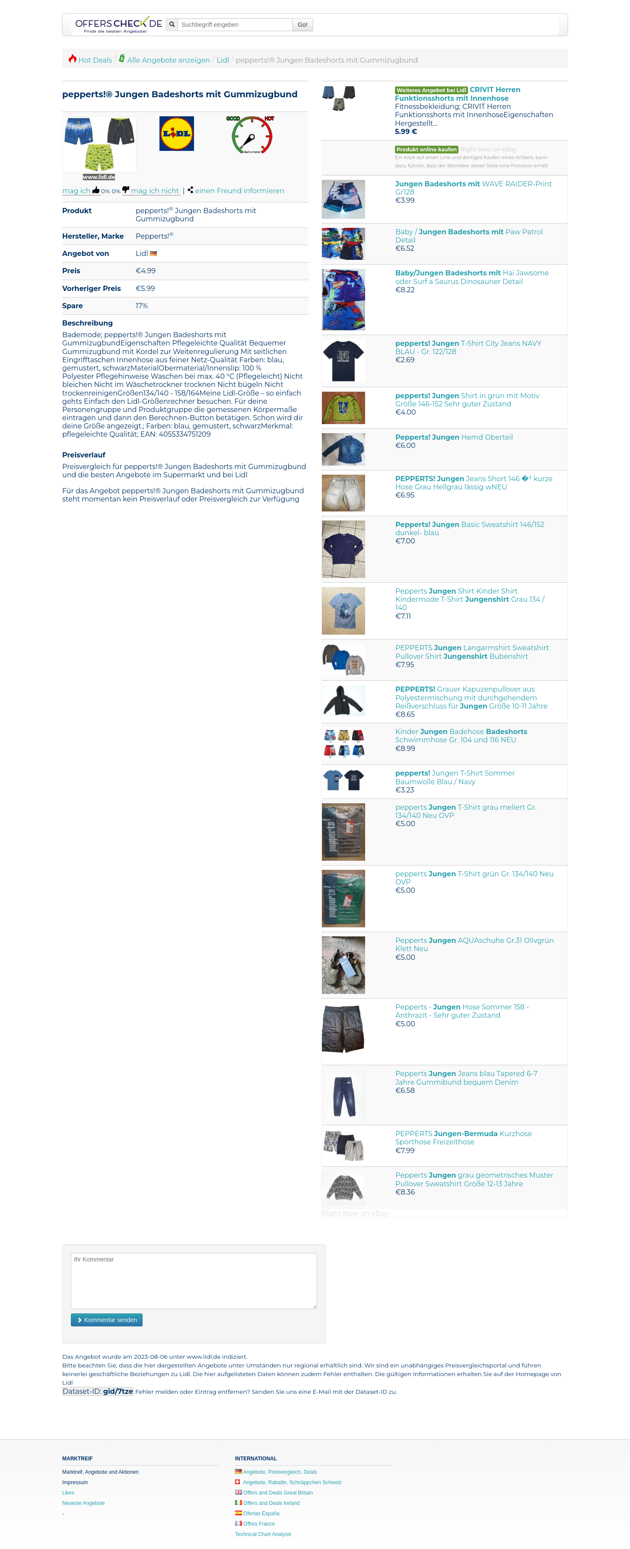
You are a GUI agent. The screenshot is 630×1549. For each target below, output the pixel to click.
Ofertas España (257, 1514)
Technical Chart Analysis (263, 1534)
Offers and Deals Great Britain (274, 1493)
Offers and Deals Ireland (267, 1503)
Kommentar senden (106, 1319)
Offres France (255, 1524)
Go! (303, 24)
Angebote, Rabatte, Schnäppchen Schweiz (288, 1482)
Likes (68, 1493)
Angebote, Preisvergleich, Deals (276, 1472)
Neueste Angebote (83, 1503)
